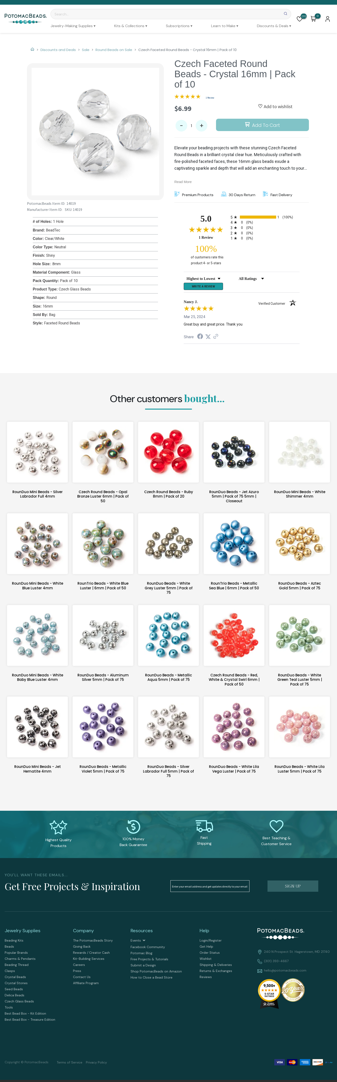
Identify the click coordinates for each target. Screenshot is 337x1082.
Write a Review (203, 287)
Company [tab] (83, 932)
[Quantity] (191, 125)
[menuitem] (73, 25)
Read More (183, 182)
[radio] (265, 217)
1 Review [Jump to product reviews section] (210, 97)
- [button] (181, 126)
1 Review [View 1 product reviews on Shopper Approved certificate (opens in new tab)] (213, 237)
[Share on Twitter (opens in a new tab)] (208, 338)
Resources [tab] (142, 932)
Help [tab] (204, 932)
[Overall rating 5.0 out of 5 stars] (187, 97)
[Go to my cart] (318, 16)
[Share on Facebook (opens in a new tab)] (200, 338)
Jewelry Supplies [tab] (22, 932)
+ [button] (201, 126)
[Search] (171, 14)
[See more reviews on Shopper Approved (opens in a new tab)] (215, 338)
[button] (299, 19)
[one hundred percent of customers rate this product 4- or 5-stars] (206, 254)
